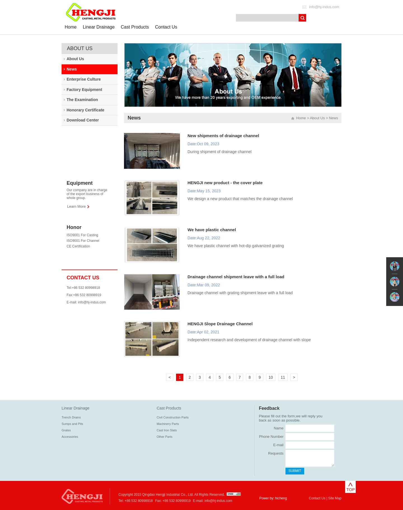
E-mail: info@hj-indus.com (86, 302)
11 (283, 377)
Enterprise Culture (84, 79)
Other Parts (164, 436)
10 (271, 377)
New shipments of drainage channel (223, 135)
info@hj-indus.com (324, 7)
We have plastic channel (212, 229)
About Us (75, 59)
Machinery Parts (168, 423)
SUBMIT (295, 471)
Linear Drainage (99, 27)
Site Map (334, 498)
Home (71, 27)
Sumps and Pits (72, 423)
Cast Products (135, 27)
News (72, 69)
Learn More (76, 206)
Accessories (70, 436)
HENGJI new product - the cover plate (225, 182)
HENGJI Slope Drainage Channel (220, 323)
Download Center (83, 120)
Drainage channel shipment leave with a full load (236, 276)
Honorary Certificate (85, 110)
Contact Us (166, 27)
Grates (66, 430)
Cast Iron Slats (167, 430)
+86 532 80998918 (139, 501)
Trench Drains (71, 417)
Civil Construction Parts (173, 417)
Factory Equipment (84, 89)
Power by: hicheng (273, 498)
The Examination (82, 99)
